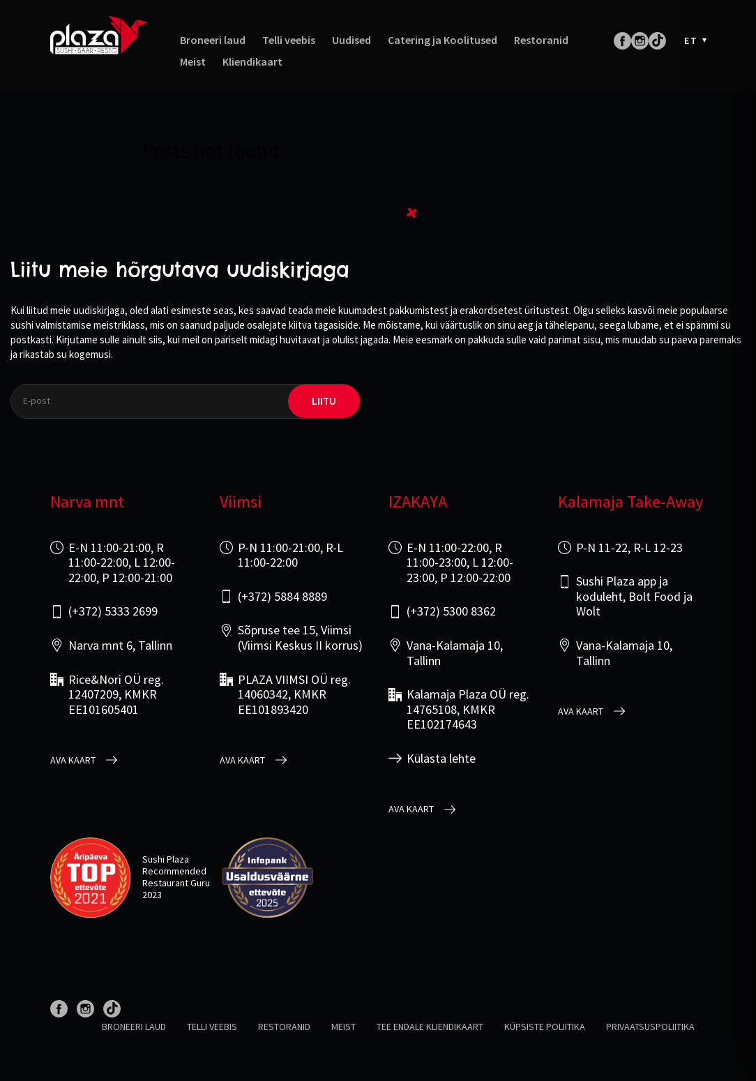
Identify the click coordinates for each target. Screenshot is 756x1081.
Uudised (351, 40)
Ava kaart (73, 760)
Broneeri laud (212, 40)
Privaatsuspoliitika (650, 1026)
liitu (324, 401)
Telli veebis (288, 40)
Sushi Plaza (165, 859)
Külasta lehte (441, 758)
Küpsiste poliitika (544, 1026)
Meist (193, 61)
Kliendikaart (252, 61)
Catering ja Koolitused (442, 40)
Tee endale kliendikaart (430, 1026)
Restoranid (541, 40)
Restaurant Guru (176, 883)
